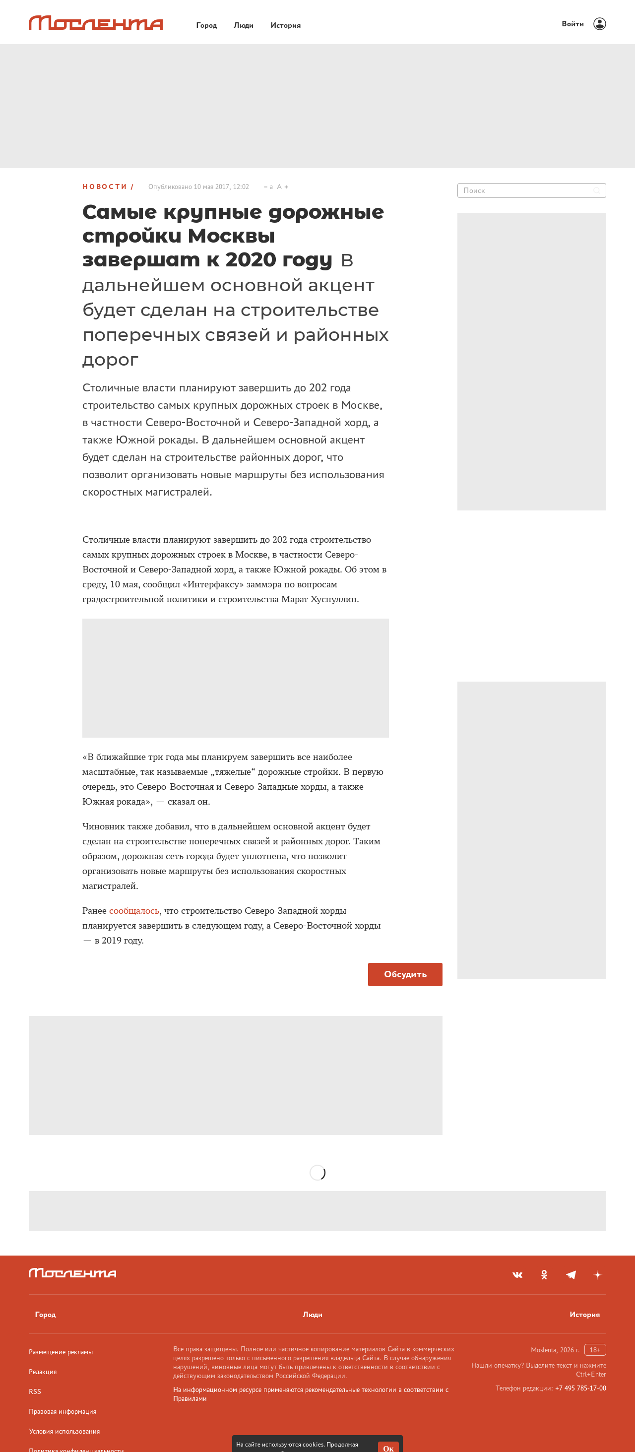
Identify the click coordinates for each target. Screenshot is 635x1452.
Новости (105, 186)
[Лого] (96, 22)
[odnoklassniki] (544, 1274)
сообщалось (134, 910)
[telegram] (571, 1274)
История (585, 1314)
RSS (35, 1391)
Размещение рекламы (61, 1352)
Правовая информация (62, 1411)
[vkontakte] (517, 1274)
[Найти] (596, 190)
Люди (312, 1314)
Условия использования (64, 1431)
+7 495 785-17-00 (580, 1388)
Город (45, 1314)
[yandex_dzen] (597, 1274)
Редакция (43, 1372)
